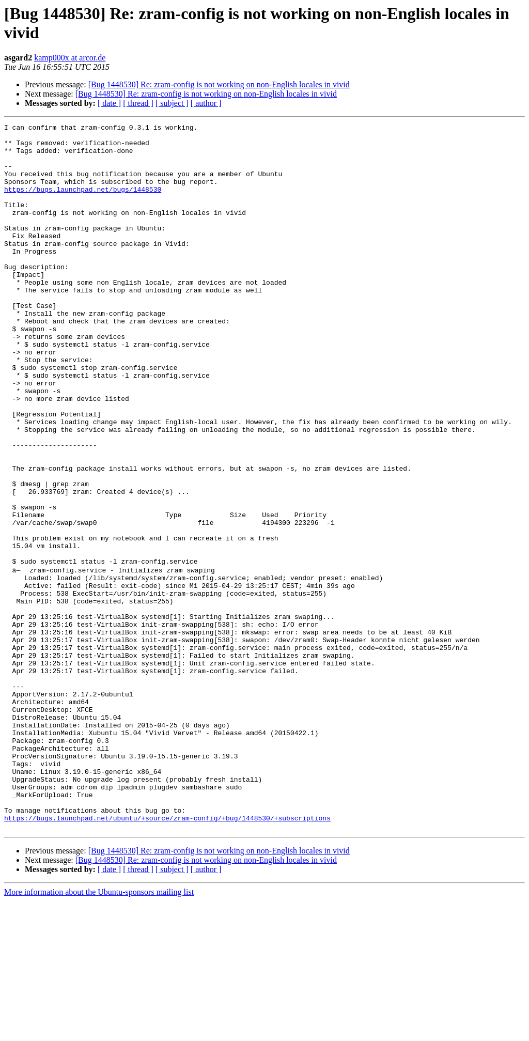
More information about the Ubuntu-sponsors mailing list (99, 1032)
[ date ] (109, 103)
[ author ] (206, 103)
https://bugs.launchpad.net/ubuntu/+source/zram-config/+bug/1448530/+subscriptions (167, 956)
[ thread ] (138, 103)
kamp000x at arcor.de (69, 57)
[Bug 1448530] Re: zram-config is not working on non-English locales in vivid (219, 84)
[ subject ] (172, 103)
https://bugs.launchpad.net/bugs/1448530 (82, 203)
